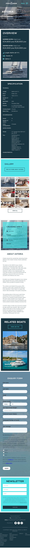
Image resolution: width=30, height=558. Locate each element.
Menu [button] (24, 3)
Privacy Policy (23, 502)
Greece (8, 234)
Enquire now (9, 16)
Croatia (11, 536)
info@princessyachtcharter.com (16, 519)
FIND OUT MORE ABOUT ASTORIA (14, 169)
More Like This (15, 326)
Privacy (21, 533)
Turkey (11, 540)
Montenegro (12, 537)
